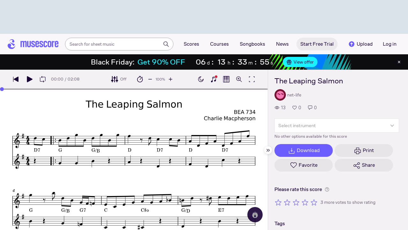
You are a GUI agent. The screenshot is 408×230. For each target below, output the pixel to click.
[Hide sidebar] (268, 150)
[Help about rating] (327, 189)
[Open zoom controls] (239, 79)
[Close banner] (399, 62)
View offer (300, 62)
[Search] (166, 44)
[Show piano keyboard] (213, 79)
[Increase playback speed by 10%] (170, 79)
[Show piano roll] (226, 79)
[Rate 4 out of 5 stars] (305, 202)
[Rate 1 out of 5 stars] (278, 202)
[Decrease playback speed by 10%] (150, 79)
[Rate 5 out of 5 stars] (314, 202)
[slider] (2, 89)
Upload (360, 44)
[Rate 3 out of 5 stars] (296, 202)
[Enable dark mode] (200, 79)
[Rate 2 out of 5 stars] (287, 202)
